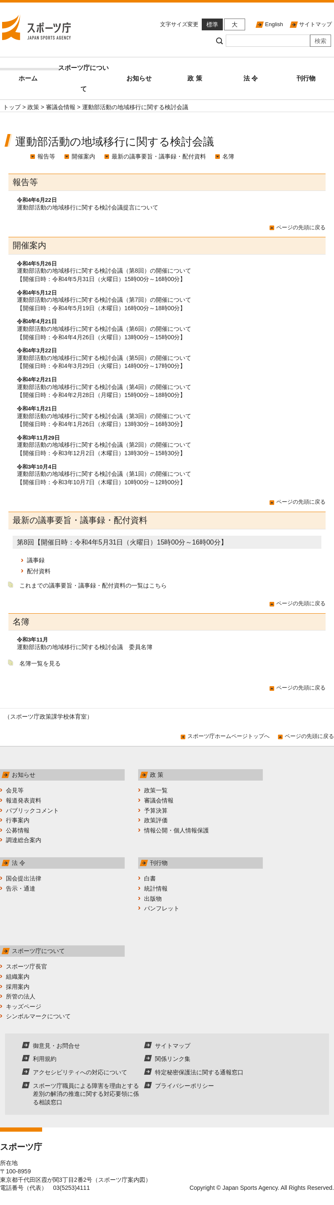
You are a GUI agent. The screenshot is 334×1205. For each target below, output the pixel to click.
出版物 (153, 898)
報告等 (46, 156)
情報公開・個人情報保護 (176, 830)
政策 (33, 107)
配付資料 (39, 571)
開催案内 (83, 156)
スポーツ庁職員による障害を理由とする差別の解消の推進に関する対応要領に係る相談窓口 (86, 1094)
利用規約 (44, 1058)
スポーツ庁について (83, 78)
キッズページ (23, 1006)
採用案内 (17, 986)
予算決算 (156, 810)
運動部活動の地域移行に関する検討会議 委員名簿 (84, 647)
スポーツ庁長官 (26, 966)
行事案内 (17, 820)
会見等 (15, 790)
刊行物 (306, 78)
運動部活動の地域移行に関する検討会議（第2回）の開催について (104, 444)
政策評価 (156, 820)
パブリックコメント (32, 810)
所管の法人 (20, 996)
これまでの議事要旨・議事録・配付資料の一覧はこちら (93, 585)
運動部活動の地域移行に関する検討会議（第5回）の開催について (104, 357)
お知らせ (139, 78)
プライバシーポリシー (184, 1085)
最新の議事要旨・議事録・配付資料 (159, 156)
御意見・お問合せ (56, 1045)
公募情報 (17, 830)
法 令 (250, 78)
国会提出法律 (23, 878)
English (274, 24)
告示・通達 (20, 888)
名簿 (228, 156)
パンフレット (161, 908)
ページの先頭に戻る (301, 227)
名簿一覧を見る (40, 663)
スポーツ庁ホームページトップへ (228, 736)
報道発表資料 (23, 800)
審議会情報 (60, 107)
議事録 (36, 560)
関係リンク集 (172, 1058)
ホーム (37, 75)
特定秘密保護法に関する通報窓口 (199, 1072)
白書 (150, 878)
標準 (212, 24)
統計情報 (156, 888)
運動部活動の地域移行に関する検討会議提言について (87, 207)
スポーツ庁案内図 (121, 1179)
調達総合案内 (23, 840)
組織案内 (17, 976)
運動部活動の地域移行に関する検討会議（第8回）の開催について (104, 270)
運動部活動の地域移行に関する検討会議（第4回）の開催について (104, 387)
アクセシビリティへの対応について (80, 1072)
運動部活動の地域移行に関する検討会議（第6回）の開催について (104, 328)
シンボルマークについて (38, 1016)
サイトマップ (315, 24)
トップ (12, 107)
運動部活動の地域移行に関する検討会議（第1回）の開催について (104, 473)
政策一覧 (156, 790)
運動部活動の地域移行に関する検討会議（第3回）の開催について (104, 416)
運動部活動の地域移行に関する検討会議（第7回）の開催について (104, 299)
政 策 (194, 78)
